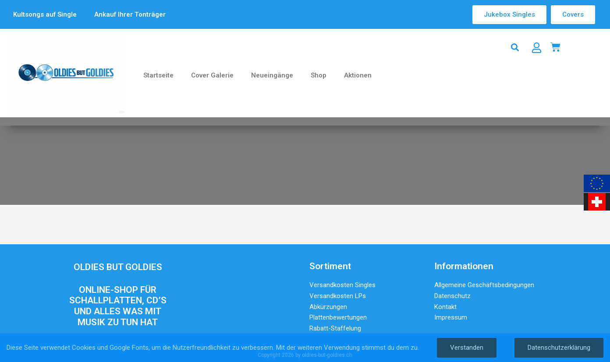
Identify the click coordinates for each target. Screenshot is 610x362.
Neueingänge (272, 75)
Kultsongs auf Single (45, 14)
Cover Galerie (212, 75)
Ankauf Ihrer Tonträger (130, 14)
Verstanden (466, 347)
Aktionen (358, 75)
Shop (318, 75)
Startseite (158, 75)
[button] (515, 47)
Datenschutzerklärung (559, 347)
